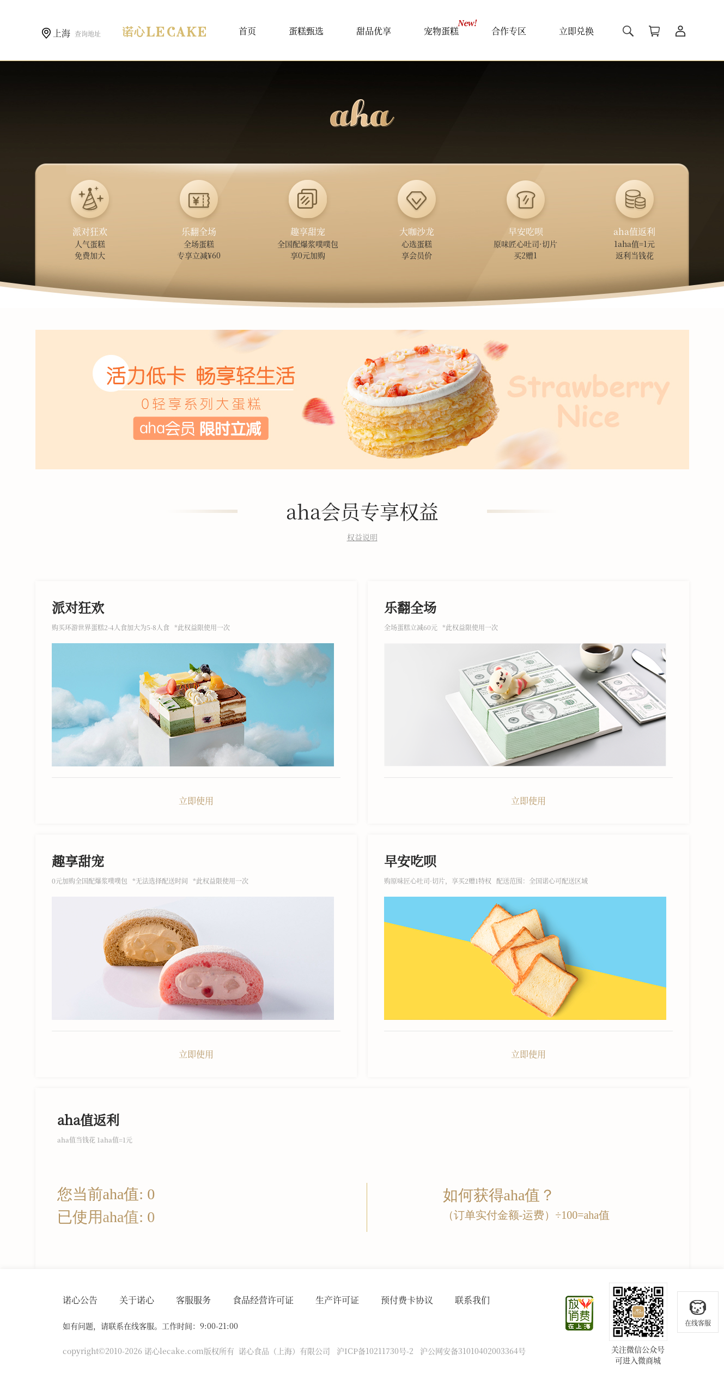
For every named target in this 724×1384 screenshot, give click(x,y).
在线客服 (698, 1312)
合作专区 (508, 31)
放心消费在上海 (580, 1313)
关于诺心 (136, 1300)
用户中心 (680, 31)
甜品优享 (373, 31)
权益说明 (362, 536)
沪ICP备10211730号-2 (375, 1350)
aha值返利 (88, 1119)
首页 (247, 31)
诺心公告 (80, 1300)
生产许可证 (337, 1300)
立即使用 (196, 800)
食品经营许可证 (263, 1300)
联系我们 (472, 1300)
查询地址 (88, 33)
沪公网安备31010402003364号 (473, 1350)
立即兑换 (576, 31)
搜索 (628, 31)
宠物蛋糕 (441, 31)
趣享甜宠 (78, 860)
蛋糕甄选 (306, 31)
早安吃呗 (410, 860)
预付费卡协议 (407, 1300)
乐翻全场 (410, 607)
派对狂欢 (78, 607)
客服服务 (193, 1300)
